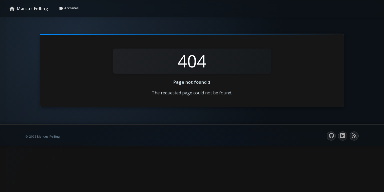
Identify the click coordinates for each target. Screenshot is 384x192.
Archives (69, 8)
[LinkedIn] (342, 136)
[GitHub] (331, 136)
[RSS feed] (354, 136)
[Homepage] (29, 8)
